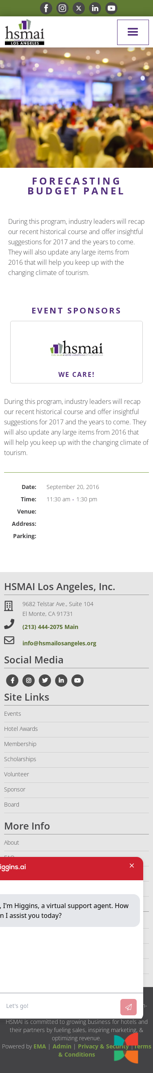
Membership (20, 744)
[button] (133, 32)
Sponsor (14, 789)
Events (12, 713)
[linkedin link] (93, 8)
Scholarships (20, 759)
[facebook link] (44, 8)
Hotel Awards (21, 729)
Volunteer (16, 774)
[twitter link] (45, 680)
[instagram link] (60, 8)
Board (11, 804)
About (11, 842)
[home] (22, 31)
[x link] (77, 8)
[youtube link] (109, 8)
